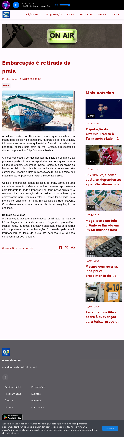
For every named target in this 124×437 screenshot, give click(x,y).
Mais (115, 14)
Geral (6, 85)
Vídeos (71, 14)
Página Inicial (33, 14)
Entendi (110, 428)
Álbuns (9, 400)
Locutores (37, 407)
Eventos (102, 14)
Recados (36, 400)
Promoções (86, 14)
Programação (54, 14)
